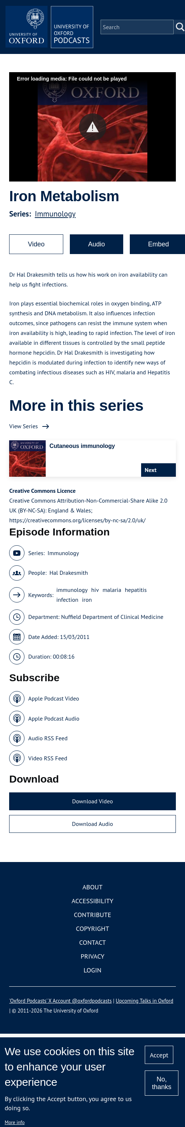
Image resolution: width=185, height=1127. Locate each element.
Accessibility (92, 901)
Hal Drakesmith (68, 572)
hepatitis (136, 589)
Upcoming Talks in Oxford (144, 1000)
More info (15, 1122)
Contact (92, 942)
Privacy (92, 956)
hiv (95, 589)
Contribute (92, 914)
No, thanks (161, 1083)
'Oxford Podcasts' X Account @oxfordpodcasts (60, 1000)
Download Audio (92, 823)
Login (93, 970)
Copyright (92, 928)
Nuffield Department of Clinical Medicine (112, 616)
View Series (23, 426)
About (92, 887)
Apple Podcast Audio (53, 718)
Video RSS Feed (47, 758)
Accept (159, 1055)
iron (87, 599)
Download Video (92, 801)
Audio (96, 244)
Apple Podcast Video (53, 698)
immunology (72, 589)
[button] (92, 127)
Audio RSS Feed (47, 738)
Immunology (55, 214)
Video (36, 244)
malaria (111, 589)
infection (67, 599)
